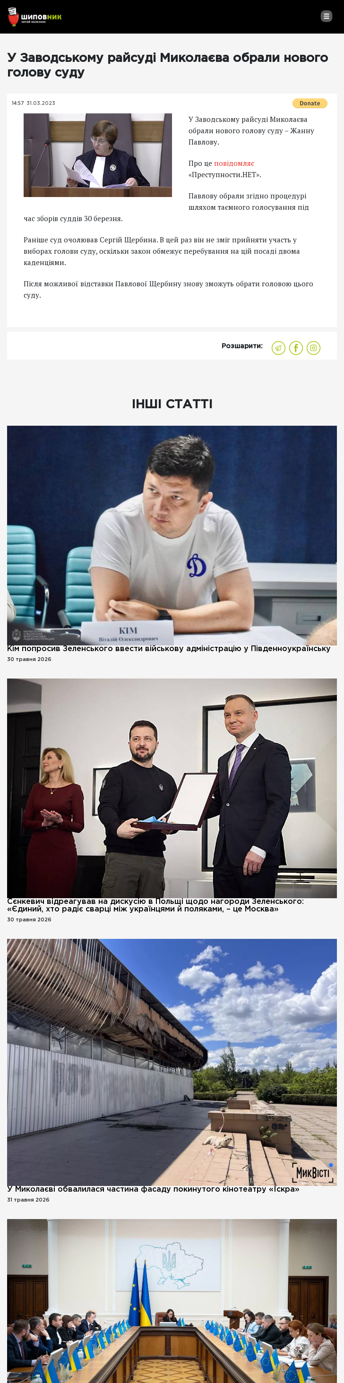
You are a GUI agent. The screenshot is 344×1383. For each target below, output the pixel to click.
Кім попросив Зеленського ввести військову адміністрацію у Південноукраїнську (169, 649)
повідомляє (234, 163)
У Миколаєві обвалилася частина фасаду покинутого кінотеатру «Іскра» (153, 1189)
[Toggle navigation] (326, 16)
